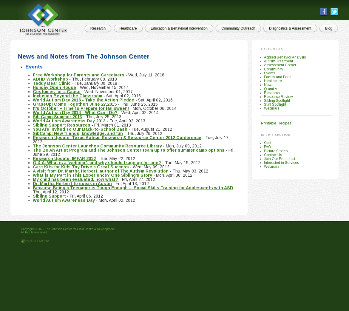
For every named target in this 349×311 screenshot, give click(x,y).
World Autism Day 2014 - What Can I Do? (75, 112)
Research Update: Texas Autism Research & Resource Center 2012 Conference (117, 137)
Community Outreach (238, 28)
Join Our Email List (279, 159)
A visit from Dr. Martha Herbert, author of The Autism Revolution (101, 171)
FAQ (267, 147)
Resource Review (278, 97)
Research (98, 28)
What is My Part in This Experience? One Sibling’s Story (92, 175)
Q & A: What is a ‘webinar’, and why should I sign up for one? (97, 162)
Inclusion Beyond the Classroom (67, 95)
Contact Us (273, 155)
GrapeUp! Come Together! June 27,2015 (75, 104)
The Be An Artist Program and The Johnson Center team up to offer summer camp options (129, 150)
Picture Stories (276, 151)
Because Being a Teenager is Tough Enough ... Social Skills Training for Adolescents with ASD (133, 187)
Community (273, 69)
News (268, 85)
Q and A (270, 89)
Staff (267, 143)
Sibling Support (49, 196)
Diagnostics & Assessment (290, 28)
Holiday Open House (54, 87)
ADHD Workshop (50, 79)
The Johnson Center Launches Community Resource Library (97, 146)
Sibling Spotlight (277, 100)
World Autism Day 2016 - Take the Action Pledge (83, 100)
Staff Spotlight (275, 104)
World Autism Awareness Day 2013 (69, 120)
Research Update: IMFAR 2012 (64, 158)
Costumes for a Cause (57, 91)
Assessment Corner (280, 65)
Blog (328, 28)
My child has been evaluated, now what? (75, 179)
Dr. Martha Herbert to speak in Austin (72, 183)
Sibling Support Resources (61, 125)
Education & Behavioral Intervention (179, 28)
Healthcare (128, 28)
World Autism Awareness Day (64, 200)
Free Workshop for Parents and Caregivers (78, 75)
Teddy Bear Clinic (51, 83)
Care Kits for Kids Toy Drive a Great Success (81, 166)
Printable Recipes (276, 123)
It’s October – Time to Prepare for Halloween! (81, 108)
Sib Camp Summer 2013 (57, 116)
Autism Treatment (278, 61)
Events (269, 73)
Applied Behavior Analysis (285, 57)
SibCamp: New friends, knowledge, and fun (78, 133)
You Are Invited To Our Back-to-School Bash (80, 129)
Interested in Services (281, 163)
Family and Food (277, 77)
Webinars (271, 108)
